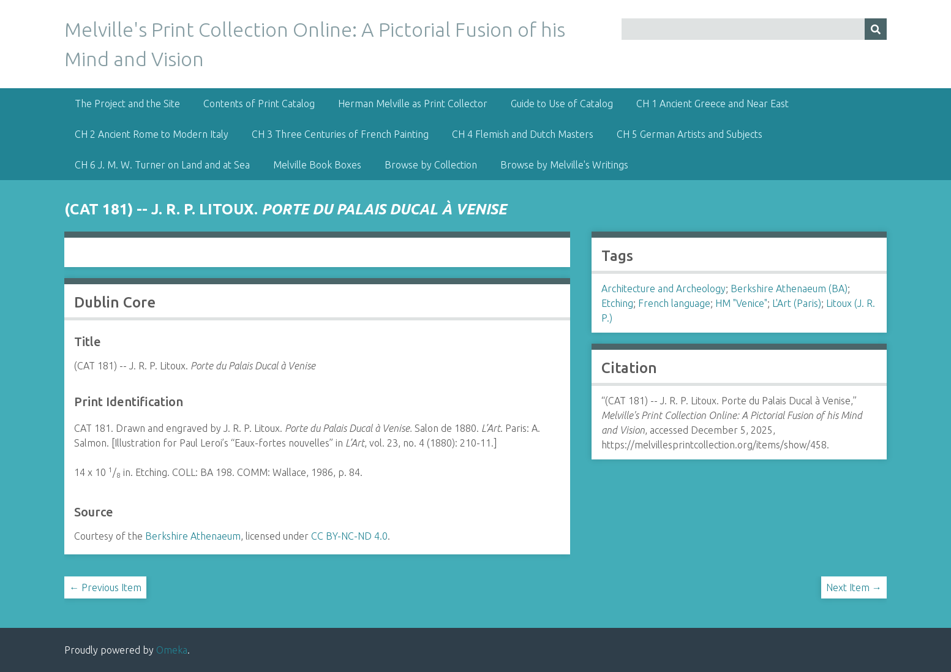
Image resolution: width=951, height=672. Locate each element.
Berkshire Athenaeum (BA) (789, 288)
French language (674, 303)
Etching (617, 303)
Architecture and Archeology (663, 288)
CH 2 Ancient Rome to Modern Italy (151, 134)
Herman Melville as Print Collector (412, 103)
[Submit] (876, 29)
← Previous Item (105, 587)
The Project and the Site (127, 103)
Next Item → (854, 587)
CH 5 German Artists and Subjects (689, 134)
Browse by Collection (431, 164)
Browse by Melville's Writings (564, 164)
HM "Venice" (741, 303)
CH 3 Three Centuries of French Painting (340, 134)
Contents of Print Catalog (259, 103)
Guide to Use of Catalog (562, 103)
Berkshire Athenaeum (193, 536)
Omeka (171, 649)
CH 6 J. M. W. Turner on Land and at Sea (162, 164)
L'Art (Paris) (796, 303)
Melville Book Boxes (317, 164)
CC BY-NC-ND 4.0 (349, 536)
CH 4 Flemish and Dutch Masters (522, 134)
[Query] (754, 29)
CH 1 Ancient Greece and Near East (712, 103)
